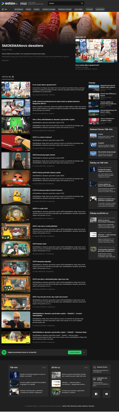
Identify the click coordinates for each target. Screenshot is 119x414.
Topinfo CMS (66, 408)
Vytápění (101, 143)
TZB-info (14, 369)
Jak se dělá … (79, 9)
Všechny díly (8, 77)
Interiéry (36, 9)
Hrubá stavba (102, 136)
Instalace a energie (49, 9)
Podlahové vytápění (103, 145)
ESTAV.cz (56, 369)
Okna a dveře (110, 136)
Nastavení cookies (76, 408)
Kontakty (91, 408)
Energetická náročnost (104, 138)
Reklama (85, 408)
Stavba (28, 9)
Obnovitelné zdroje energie (104, 152)
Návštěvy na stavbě (64, 9)
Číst (5, 60)
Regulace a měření (109, 146)
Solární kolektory (107, 157)
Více (44, 370)
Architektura (19, 9)
